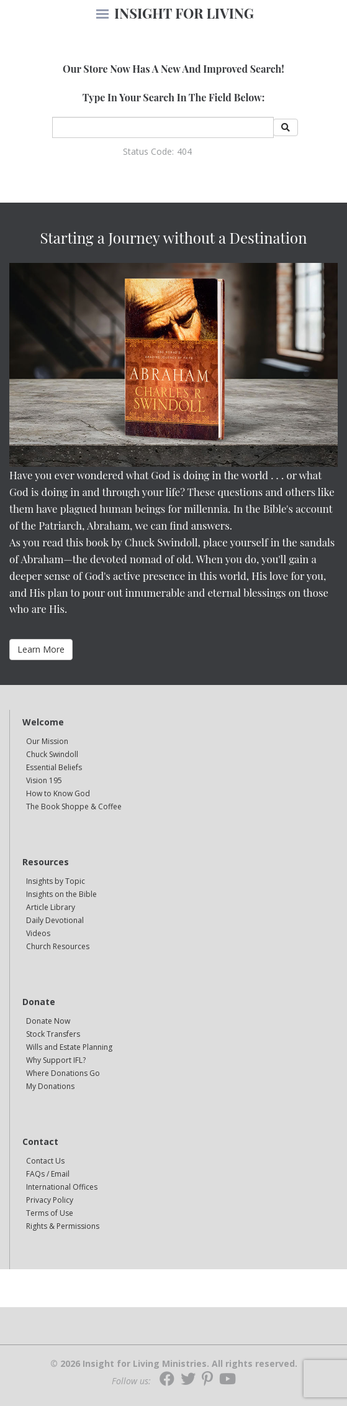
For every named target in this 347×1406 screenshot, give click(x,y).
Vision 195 (44, 780)
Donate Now (48, 1021)
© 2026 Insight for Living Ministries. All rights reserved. (173, 1363)
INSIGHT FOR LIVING (184, 13)
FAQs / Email (48, 1174)
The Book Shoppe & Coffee (74, 806)
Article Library (50, 907)
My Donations (50, 1086)
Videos (38, 933)
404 (184, 151)
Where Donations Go (63, 1073)
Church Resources (57, 946)
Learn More (41, 649)
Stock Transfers (53, 1034)
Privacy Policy (49, 1200)
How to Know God (58, 793)
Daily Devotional (55, 920)
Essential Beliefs (54, 767)
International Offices (61, 1187)
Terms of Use (49, 1213)
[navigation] (102, 15)
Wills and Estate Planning (69, 1047)
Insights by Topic (55, 881)
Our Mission (47, 741)
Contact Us (45, 1161)
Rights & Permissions (62, 1226)
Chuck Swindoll (52, 754)
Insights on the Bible (61, 894)
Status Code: (148, 151)
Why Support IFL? (56, 1060)
